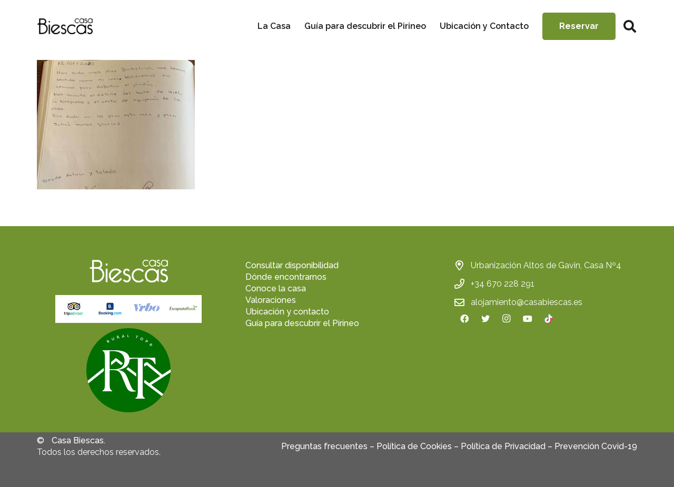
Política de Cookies (414, 446)
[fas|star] (128, 371)
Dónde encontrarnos (285, 277)
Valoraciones (270, 300)
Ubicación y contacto (287, 312)
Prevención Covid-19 (595, 446)
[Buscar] (629, 26)
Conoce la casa (275, 288)
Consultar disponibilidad (292, 265)
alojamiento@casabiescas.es (526, 302)
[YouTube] (527, 318)
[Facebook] (464, 318)
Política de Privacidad (503, 446)
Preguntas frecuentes (324, 446)
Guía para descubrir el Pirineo (302, 323)
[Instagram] (506, 318)
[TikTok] (548, 318)
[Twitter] (485, 318)
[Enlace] (65, 26)
